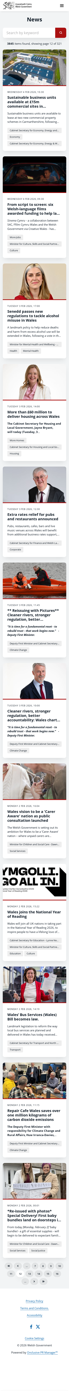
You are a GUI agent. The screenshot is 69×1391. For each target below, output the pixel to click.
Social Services (17, 851)
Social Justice (38, 1250)
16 (57, 1273)
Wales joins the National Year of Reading (34, 914)
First (9, 1266)
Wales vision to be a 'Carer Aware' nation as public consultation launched (31, 816)
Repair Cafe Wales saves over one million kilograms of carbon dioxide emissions (33, 1115)
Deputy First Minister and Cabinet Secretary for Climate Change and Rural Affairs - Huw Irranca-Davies (36, 643)
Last (43, 1281)
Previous (18, 1266)
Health (13, 350)
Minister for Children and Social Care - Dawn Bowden (36, 844)
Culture (14, 250)
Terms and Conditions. (34, 1308)
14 (38, 1273)
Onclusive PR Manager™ (42, 1352)
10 (59, 1266)
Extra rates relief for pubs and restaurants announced (32, 516)
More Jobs (15, 237)
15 (48, 1273)
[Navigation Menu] (62, 5)
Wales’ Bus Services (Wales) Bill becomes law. (32, 1017)
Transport (15, 1049)
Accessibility (34, 1315)
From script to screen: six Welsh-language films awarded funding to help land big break (34, 211)
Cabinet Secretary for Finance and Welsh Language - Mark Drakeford (36, 543)
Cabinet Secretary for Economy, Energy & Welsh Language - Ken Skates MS (36, 143)
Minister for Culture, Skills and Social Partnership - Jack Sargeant (36, 244)
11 (11, 1273)
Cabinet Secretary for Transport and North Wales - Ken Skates (36, 1043)
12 (20, 1273)
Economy (15, 136)
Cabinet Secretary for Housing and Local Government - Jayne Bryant (36, 447)
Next (34, 1281)
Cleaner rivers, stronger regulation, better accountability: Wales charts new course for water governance (33, 720)
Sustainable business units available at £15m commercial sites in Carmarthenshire (31, 104)
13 (29, 1273)
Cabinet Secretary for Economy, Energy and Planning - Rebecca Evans (36, 130)
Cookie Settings (34, 1338)
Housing (14, 453)
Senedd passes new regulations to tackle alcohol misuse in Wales (33, 316)
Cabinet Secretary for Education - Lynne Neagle (35, 940)
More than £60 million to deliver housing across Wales (33, 414)
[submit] (60, 33)
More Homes (17, 440)
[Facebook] (31, 1327)
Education (15, 953)
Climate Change (18, 650)
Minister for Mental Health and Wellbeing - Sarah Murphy (36, 344)
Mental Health (31, 350)
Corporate (15, 549)
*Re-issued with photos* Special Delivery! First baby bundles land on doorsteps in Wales (33, 1218)
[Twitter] (38, 1327)
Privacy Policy (34, 1301)
